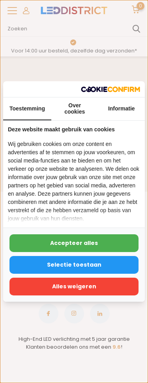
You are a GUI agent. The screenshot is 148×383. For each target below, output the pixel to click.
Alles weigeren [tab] (74, 286)
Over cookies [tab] (74, 108)
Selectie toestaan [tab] (74, 265)
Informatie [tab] (121, 108)
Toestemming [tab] (27, 108)
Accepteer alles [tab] (74, 243)
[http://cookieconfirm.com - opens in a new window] (110, 89)
